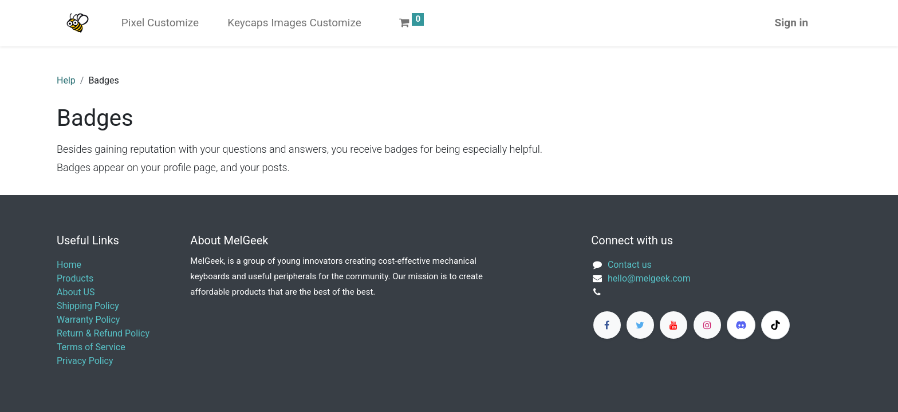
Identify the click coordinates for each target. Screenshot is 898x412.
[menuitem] (160, 23)
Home (69, 264)
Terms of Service (91, 347)
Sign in (792, 22)
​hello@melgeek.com (649, 278)
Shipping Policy (88, 305)
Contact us (630, 264)
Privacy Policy (85, 360)
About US (75, 292)
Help (66, 80)
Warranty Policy (88, 319)
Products (75, 278)
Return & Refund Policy (103, 333)
